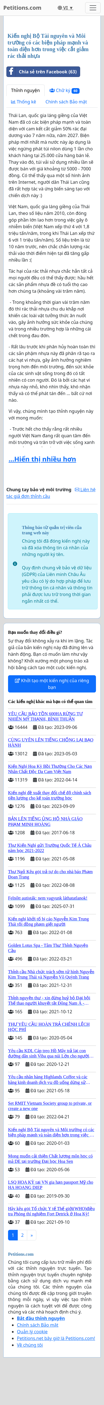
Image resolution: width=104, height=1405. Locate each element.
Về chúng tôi (30, 1345)
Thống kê (23, 102)
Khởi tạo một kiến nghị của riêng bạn (52, 683)
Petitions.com (22, 7)
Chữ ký (64, 90)
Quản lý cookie (32, 1332)
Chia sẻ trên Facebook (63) (42, 72)
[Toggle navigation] (93, 7)
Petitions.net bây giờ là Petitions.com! (56, 1338)
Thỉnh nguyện (25, 90)
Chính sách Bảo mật (66, 102)
